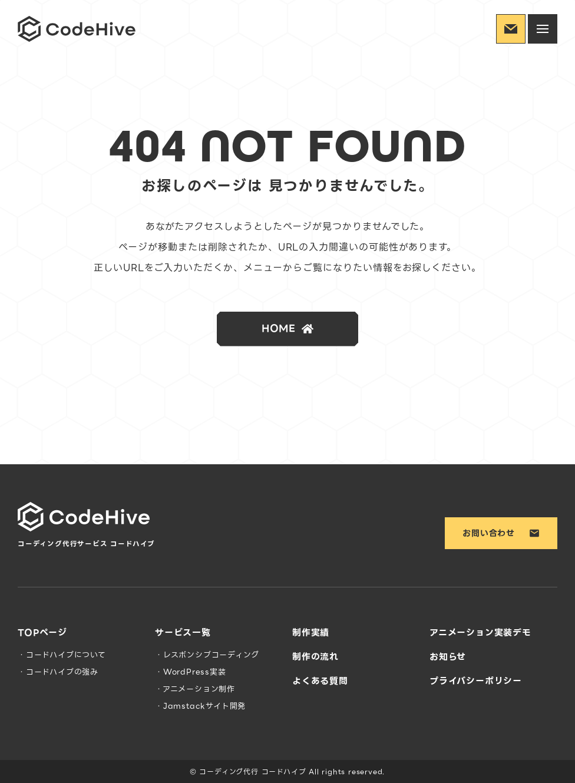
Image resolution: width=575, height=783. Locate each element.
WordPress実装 (194, 672)
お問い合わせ (501, 533)
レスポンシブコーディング (211, 655)
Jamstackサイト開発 (204, 706)
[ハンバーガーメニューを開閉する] (542, 29)
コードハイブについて (66, 655)
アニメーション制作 (199, 689)
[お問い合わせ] (511, 29)
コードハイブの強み (62, 672)
